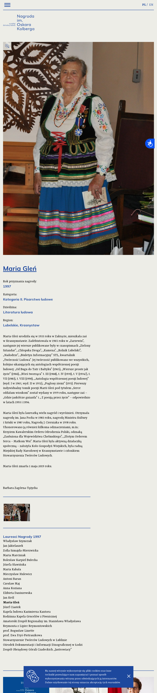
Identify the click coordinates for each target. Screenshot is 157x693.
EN (151, 5)
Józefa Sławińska (14, 564)
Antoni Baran (12, 579)
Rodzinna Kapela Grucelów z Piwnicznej (30, 616)
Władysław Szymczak (17, 541)
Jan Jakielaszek (13, 546)
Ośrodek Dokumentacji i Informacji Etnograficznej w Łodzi (42, 645)
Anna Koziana (12, 588)
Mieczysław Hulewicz (17, 574)
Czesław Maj (11, 583)
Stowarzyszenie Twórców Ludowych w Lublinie (35, 640)
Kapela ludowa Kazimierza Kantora (27, 612)
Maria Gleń (11, 602)
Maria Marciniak (14, 555)
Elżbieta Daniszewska (17, 593)
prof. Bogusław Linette (18, 631)
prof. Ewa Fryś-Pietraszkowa (22, 635)
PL (144, 5)
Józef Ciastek (12, 607)
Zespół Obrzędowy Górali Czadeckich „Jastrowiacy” (37, 649)
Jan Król (8, 598)
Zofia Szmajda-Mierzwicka (20, 550)
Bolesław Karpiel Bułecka (20, 560)
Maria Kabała (12, 569)
